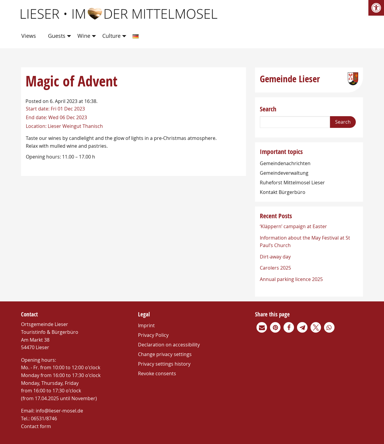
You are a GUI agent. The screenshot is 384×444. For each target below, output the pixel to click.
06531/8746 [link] (44, 418)
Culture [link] (111, 35)
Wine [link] (83, 35)
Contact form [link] (36, 426)
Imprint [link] (146, 325)
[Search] (295, 122)
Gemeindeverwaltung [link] (284, 173)
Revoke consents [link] (157, 373)
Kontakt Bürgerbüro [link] (282, 192)
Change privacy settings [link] (165, 354)
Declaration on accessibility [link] (169, 344)
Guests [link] (56, 35)
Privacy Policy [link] (153, 335)
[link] (376, 8)
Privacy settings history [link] (164, 364)
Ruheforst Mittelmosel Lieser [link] (292, 182)
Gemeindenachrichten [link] (285, 163)
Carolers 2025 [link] (275, 267)
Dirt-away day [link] (275, 256)
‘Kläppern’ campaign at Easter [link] (293, 226)
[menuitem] (29, 36)
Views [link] (28, 35)
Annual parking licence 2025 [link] (291, 279)
